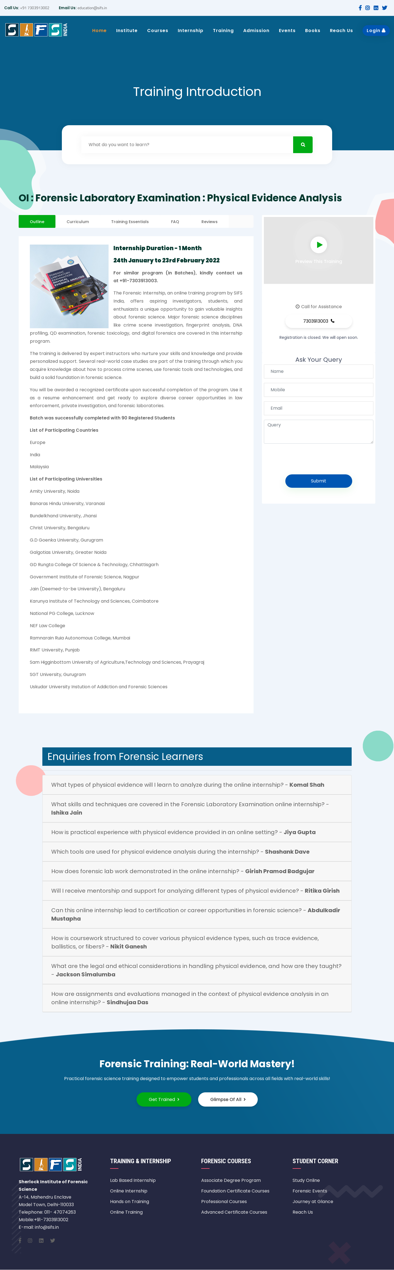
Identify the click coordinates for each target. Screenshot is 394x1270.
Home (99, 30)
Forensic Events (310, 1191)
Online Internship (128, 1191)
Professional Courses (224, 1201)
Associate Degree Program (231, 1180)
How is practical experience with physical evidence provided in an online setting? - (183, 832)
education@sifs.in (92, 8)
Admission (256, 30)
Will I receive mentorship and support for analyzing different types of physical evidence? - (195, 891)
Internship (190, 30)
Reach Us (341, 30)
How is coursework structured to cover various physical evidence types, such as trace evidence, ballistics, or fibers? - (185, 942)
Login (376, 30)
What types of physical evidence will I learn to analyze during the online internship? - (187, 785)
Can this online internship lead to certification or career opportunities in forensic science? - (195, 914)
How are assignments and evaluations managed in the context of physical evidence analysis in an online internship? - (190, 998)
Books (312, 30)
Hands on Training (129, 1201)
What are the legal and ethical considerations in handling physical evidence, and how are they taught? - (196, 970)
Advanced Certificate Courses (234, 1212)
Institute (127, 30)
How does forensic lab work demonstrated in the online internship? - (183, 871)
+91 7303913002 (34, 8)
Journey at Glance (313, 1201)
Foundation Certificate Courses (235, 1191)
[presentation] (310, 459)
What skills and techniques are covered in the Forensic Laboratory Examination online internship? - (190, 808)
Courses (157, 30)
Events (287, 30)
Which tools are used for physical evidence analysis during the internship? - (180, 852)
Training (223, 30)
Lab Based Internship (133, 1180)
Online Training (126, 1212)
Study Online (306, 1180)
